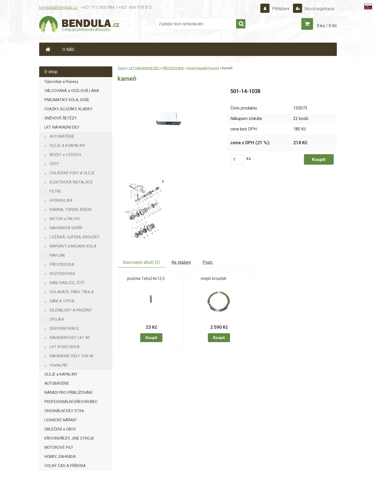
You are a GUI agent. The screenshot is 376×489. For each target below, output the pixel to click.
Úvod (122, 68)
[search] (240, 24)
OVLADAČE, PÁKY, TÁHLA (72, 292)
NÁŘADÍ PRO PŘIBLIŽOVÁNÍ (68, 392)
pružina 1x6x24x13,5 (146, 278)
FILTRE (55, 191)
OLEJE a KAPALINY (60, 374)
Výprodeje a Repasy (61, 81)
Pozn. (208, 262)
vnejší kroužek (213, 278)
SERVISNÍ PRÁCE (64, 328)
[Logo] (79, 25)
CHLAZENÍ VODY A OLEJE (72, 173)
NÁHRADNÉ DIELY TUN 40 (71, 356)
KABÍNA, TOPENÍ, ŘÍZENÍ (71, 209)
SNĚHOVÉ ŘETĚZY (60, 118)
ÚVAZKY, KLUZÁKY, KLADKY (68, 109)
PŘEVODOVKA (62, 264)
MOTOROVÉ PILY (58, 447)
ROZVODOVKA (62, 273)
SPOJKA (57, 319)
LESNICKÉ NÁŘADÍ (60, 420)
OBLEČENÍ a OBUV (60, 429)
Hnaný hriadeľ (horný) (203, 68)
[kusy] (236, 159)
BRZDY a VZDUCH (65, 154)
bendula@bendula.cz (58, 7)
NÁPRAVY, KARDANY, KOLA (73, 246)
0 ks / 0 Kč (327, 25)
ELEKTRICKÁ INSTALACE (71, 182)
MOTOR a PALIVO (65, 218)
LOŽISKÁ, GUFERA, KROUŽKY (74, 237)
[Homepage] (48, 49)
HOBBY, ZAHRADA (60, 456)
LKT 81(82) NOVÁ (65, 346)
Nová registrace (319, 8)
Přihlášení (280, 8)
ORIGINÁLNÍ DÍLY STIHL (64, 411)
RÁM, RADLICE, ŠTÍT (67, 282)
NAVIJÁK (57, 255)
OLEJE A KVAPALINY (67, 145)
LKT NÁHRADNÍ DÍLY (61, 127)
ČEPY (54, 164)
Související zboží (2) (141, 262)
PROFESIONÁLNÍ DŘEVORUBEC (71, 401)
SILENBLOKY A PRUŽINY (71, 310)
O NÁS (68, 49)
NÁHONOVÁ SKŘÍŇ (66, 228)
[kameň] (168, 89)
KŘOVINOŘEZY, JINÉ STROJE (69, 438)
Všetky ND (58, 365)
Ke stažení (181, 262)
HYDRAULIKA (61, 200)
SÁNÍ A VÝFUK (62, 301)
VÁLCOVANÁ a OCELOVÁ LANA (71, 90)
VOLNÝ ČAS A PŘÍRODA (65, 465)
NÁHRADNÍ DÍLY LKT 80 (70, 337)
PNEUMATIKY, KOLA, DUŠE (66, 99)
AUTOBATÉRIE (62, 136)
